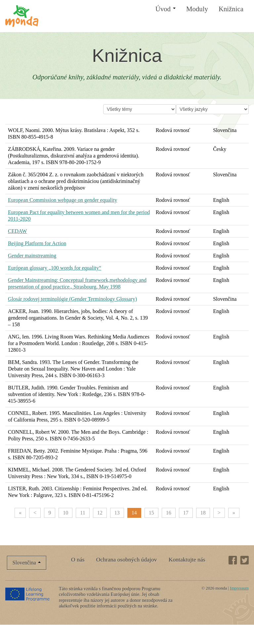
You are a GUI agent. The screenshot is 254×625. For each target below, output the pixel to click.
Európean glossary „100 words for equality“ (54, 268)
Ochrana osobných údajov (126, 559)
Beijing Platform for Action (37, 243)
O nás (78, 559)
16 (168, 512)
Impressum (239, 588)
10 (65, 512)
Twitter (244, 560)
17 (186, 512)
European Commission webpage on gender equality (62, 200)
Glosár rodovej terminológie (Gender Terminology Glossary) (72, 299)
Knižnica (231, 9)
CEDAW (17, 231)
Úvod (165, 9)
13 (117, 512)
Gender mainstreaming (32, 255)
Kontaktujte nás (187, 559)
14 (134, 512)
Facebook (233, 560)
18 (203, 512)
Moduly (197, 9)
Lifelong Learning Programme (28, 594)
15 (151, 512)
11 (82, 512)
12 (100, 512)
